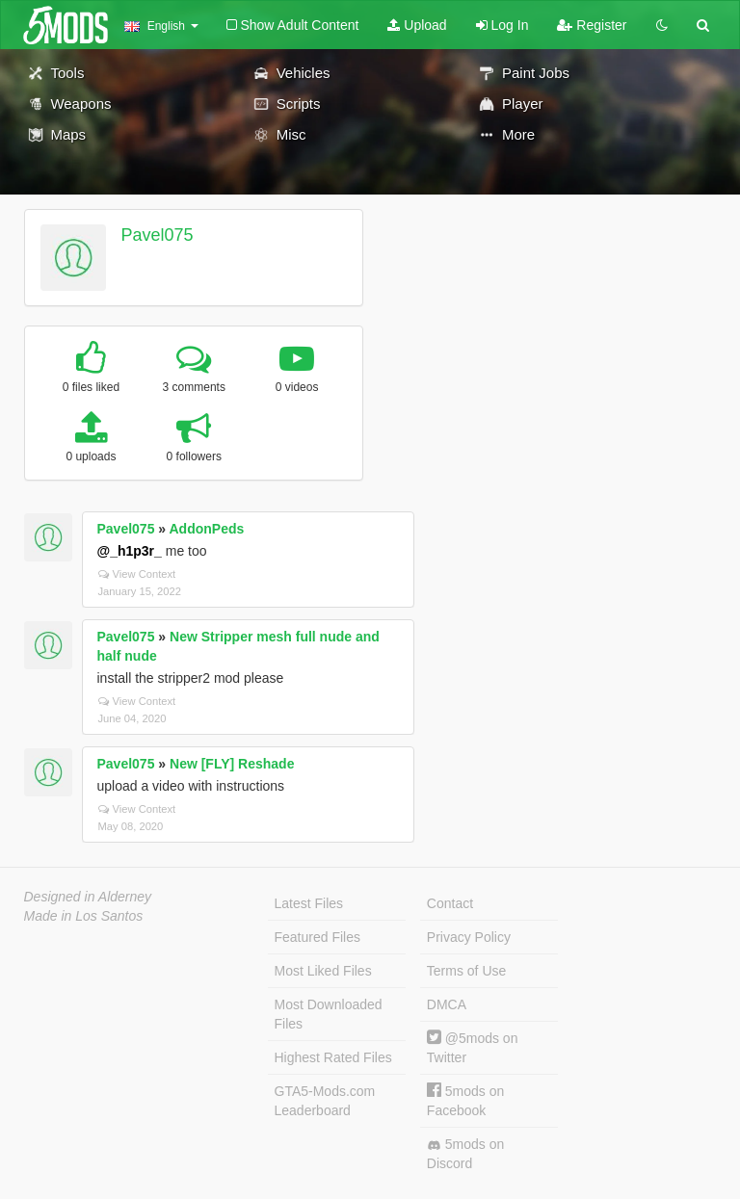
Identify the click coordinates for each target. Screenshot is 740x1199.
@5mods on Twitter (472, 1047)
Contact (450, 903)
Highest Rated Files (333, 1057)
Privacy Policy (469, 937)
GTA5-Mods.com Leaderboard (325, 1100)
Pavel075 (156, 235)
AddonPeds (207, 528)
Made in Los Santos (84, 916)
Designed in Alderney (88, 896)
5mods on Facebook (465, 1100)
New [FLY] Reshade (232, 763)
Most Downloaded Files (329, 1014)
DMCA (446, 1004)
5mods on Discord (465, 1153)
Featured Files (317, 937)
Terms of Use (466, 970)
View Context (137, 574)
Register (591, 25)
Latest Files (309, 903)
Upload (416, 25)
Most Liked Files (323, 970)
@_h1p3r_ (129, 551)
